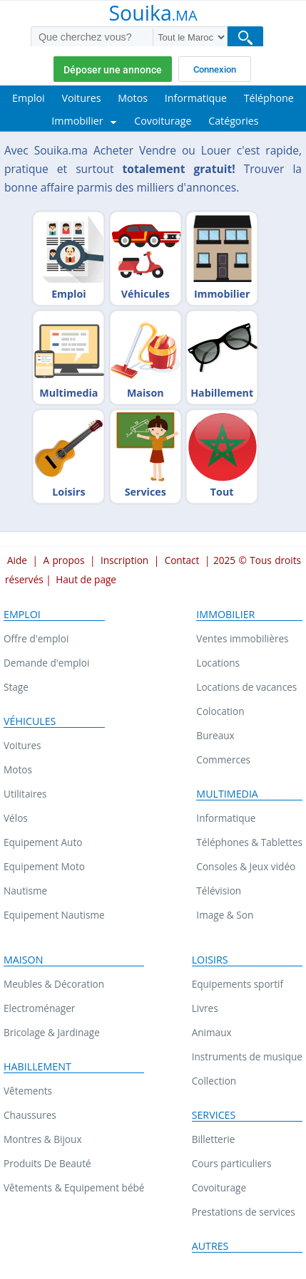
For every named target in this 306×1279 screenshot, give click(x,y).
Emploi (22, 614)
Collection (214, 1080)
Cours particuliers (232, 1163)
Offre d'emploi (36, 638)
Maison (23, 960)
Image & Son (224, 915)
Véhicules (30, 721)
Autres (210, 1246)
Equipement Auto (43, 842)
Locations (218, 662)
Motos (18, 769)
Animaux (212, 1032)
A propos (63, 560)
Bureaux (215, 735)
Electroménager (39, 1008)
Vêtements (28, 1090)
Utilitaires (25, 793)
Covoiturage (219, 1187)
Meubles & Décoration (54, 984)
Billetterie (213, 1139)
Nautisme (25, 890)
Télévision (218, 890)
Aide (17, 560)
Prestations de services (243, 1211)
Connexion (214, 69)
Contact (182, 560)
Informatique (225, 818)
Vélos (16, 818)
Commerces (223, 759)
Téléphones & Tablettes (249, 842)
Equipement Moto (44, 866)
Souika (152, 14)
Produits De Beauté (47, 1163)
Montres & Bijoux (43, 1139)
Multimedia (227, 794)
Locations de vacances (246, 687)
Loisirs (210, 960)
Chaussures (30, 1115)
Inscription (124, 560)
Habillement (37, 1066)
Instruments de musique (247, 1056)
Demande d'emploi (46, 662)
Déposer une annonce (112, 69)
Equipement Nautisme (54, 915)
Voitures (22, 745)
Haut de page (86, 579)
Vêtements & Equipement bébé (74, 1187)
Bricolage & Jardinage (52, 1032)
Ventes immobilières (242, 638)
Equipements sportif (237, 984)
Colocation (220, 711)
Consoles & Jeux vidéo (245, 866)
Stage (16, 687)
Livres (205, 1008)
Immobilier (225, 614)
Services (214, 1115)
